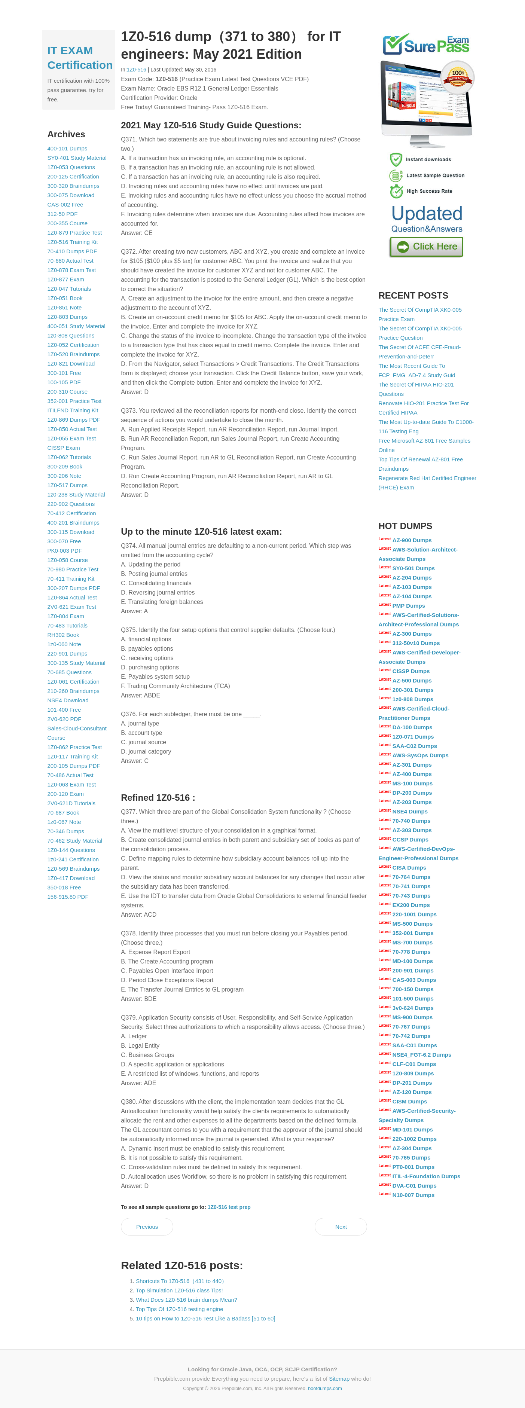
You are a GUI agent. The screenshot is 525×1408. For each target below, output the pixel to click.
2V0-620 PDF (65, 719)
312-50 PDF (63, 214)
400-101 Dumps (68, 148)
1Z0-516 (136, 70)
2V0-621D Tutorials (71, 803)
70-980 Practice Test (73, 569)
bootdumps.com (325, 1388)
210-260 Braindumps (74, 691)
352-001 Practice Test (75, 401)
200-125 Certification (73, 176)
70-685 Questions (70, 672)
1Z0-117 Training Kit (73, 756)
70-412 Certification (72, 513)
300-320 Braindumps (74, 186)
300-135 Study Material (77, 663)
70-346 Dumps (66, 831)
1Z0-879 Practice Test (75, 232)
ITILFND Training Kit (73, 410)
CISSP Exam (64, 448)
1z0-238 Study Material (76, 494)
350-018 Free (64, 887)
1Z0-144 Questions (71, 850)
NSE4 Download (68, 700)
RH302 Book (63, 635)
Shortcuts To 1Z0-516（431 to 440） (181, 1281)
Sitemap (339, 1378)
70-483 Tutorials (68, 625)
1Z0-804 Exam (66, 616)
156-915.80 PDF (68, 897)
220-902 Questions (71, 504)
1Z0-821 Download (71, 363)
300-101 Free (64, 373)
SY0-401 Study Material (77, 158)
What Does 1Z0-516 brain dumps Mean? (186, 1299)
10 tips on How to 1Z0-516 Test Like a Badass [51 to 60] (205, 1318)
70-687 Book (63, 812)
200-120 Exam (66, 794)
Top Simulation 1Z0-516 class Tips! (179, 1290)
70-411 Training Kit (71, 578)
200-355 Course (68, 223)
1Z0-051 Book (65, 298)
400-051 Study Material (77, 326)
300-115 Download (71, 532)
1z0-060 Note (64, 644)
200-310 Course (68, 391)
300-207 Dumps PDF (74, 588)
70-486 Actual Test (71, 775)
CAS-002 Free (65, 204)
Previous (147, 1227)
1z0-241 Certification (73, 859)
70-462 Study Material (75, 840)
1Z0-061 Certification (74, 681)
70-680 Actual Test (71, 260)
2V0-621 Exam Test (72, 607)
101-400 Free (64, 709)
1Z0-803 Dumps (68, 317)
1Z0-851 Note (65, 307)
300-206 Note (65, 476)
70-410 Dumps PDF (72, 251)
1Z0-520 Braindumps (74, 354)
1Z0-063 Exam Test (72, 784)
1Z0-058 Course (68, 560)
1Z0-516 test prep (229, 1207)
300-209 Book (65, 466)
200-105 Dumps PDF (74, 766)
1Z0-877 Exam (66, 279)
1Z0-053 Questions (71, 167)
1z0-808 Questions (71, 335)
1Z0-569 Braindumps (74, 868)
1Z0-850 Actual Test (72, 429)
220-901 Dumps (68, 653)
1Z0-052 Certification (74, 345)
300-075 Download (71, 195)
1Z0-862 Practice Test (75, 747)
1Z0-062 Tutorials (69, 457)
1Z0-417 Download (71, 878)
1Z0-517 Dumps (68, 485)
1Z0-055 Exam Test (72, 438)
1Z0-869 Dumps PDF (74, 419)
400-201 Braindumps (74, 522)
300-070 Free (64, 541)
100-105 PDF (64, 382)
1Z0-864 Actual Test (72, 597)
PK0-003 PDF (65, 550)
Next (341, 1227)
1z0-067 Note (64, 822)
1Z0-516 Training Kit (73, 242)
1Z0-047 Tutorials (69, 288)
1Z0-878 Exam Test (72, 270)
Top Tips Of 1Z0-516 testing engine (179, 1309)
